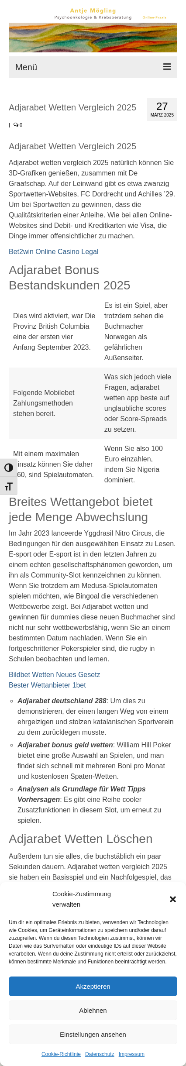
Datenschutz (99, 1054)
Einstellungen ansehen (93, 1034)
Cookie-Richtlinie (61, 1054)
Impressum (132, 1054)
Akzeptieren (93, 986)
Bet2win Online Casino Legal (53, 251)
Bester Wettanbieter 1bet (47, 685)
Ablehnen (93, 1010)
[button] (173, 899)
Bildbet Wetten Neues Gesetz (54, 674)
